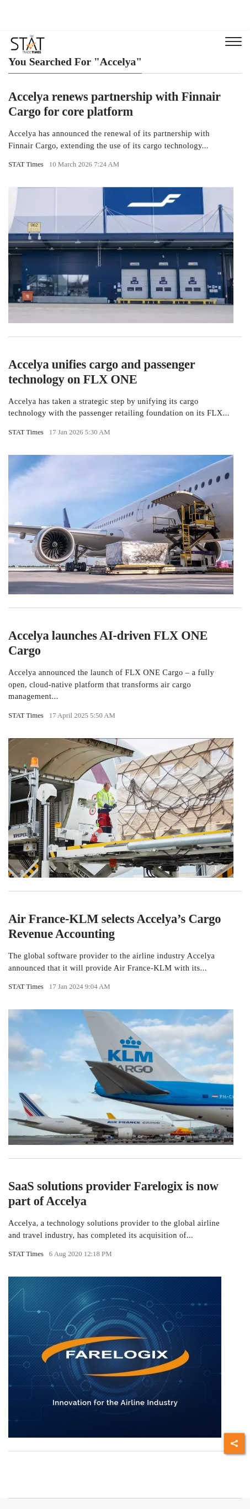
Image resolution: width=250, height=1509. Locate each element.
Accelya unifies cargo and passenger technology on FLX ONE (101, 371)
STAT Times (26, 164)
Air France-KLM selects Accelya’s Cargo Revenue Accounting (114, 926)
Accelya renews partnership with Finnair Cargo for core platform (114, 104)
